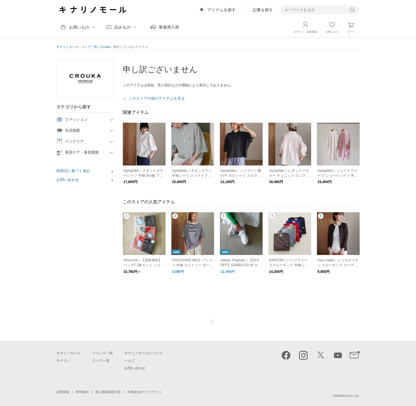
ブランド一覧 (102, 353)
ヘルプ (130, 361)
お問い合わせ (67, 180)
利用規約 (82, 392)
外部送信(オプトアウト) (144, 392)
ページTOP (212, 322)
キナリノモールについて (144, 353)
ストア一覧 (89, 47)
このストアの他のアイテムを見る (157, 98)
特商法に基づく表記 (73, 171)
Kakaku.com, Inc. (347, 395)
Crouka (105, 47)
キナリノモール (67, 47)
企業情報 (62, 392)
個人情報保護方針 (107, 392)
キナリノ (63, 361)
